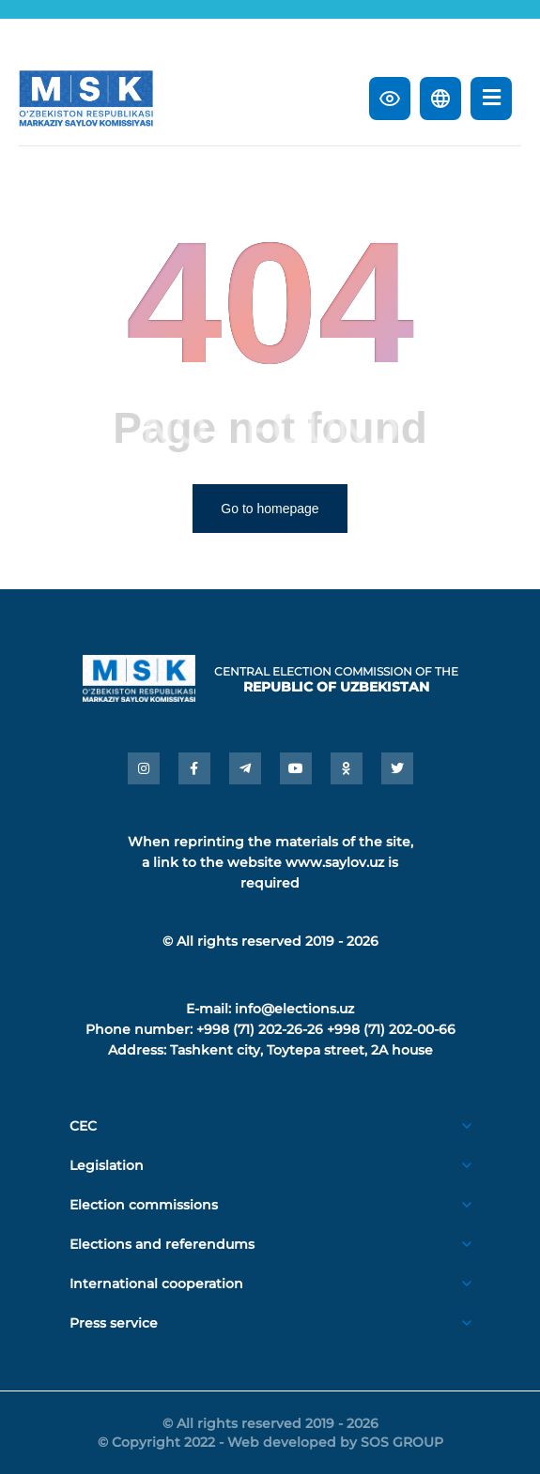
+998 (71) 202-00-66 (391, 1029)
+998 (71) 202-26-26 (259, 1029)
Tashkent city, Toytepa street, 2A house (301, 1049)
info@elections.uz (294, 1008)
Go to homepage (269, 508)
